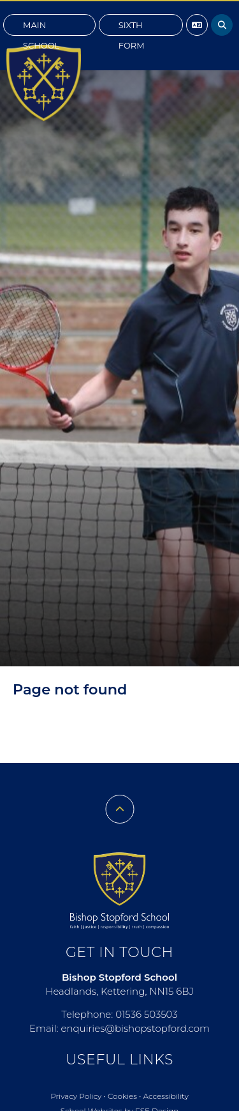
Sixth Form (132, 28)
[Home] (43, 83)
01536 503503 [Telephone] (146, 1014)
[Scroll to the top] (119, 809)
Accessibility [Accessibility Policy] (166, 1096)
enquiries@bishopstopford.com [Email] (135, 1028)
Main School (41, 28)
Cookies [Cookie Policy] (122, 1096)
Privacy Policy (75, 1096)
